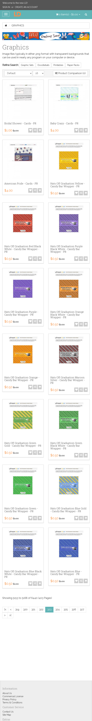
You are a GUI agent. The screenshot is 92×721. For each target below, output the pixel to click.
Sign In (6, 7)
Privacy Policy (9, 699)
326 (74, 609)
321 (33, 609)
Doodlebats (43, 65)
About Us (7, 693)
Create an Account (26, 7)
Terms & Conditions (12, 702)
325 (66, 609)
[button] (68, 14)
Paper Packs (73, 65)
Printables (58, 65)
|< (5, 609)
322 (41, 609)
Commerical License (12, 696)
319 (17, 609)
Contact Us (8, 711)
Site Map (6, 715)
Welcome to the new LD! (15, 3)
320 (25, 609)
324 (57, 609)
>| (10, 615)
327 (82, 609)
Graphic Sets (27, 65)
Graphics (18, 25)
